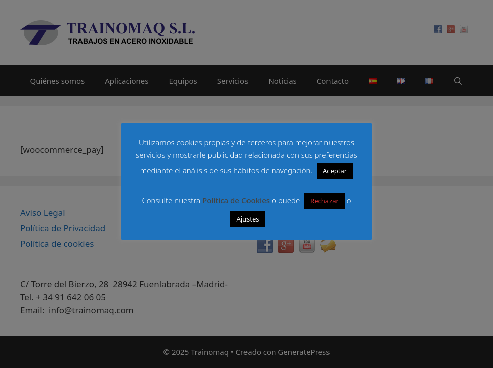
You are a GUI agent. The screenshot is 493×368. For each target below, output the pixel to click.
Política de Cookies (236, 200)
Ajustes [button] (247, 219)
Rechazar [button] (324, 200)
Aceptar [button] (335, 170)
